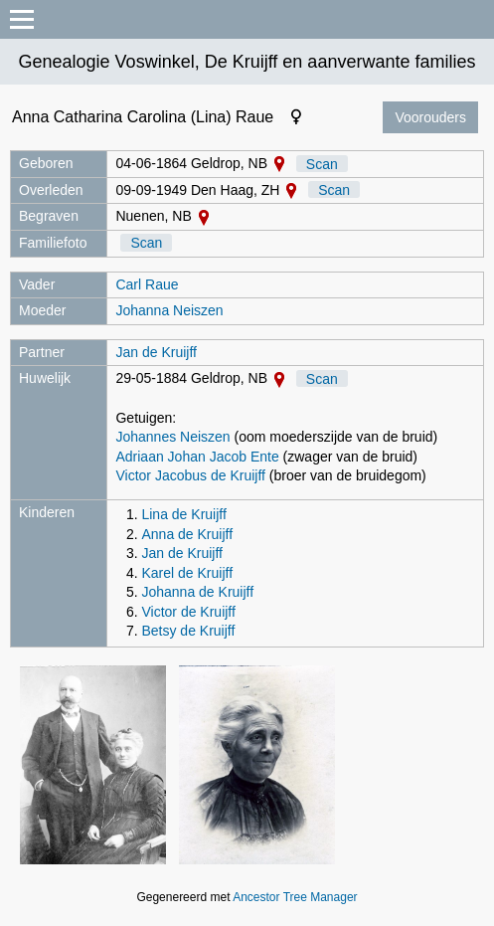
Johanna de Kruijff (197, 592)
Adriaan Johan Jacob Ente (196, 456)
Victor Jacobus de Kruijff (189, 475)
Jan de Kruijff (155, 352)
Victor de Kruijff (188, 612)
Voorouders (430, 117)
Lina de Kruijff (183, 514)
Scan (322, 163)
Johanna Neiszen (169, 310)
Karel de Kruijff (187, 573)
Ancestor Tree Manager (295, 897)
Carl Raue (146, 284)
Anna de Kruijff (187, 534)
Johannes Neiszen (172, 437)
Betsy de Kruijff (188, 631)
